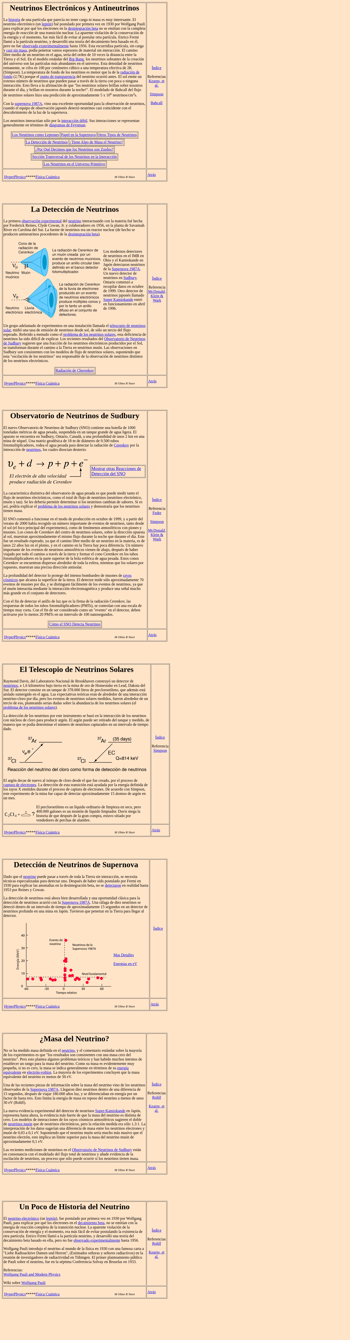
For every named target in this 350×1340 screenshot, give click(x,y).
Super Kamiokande (118, 300)
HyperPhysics (15, 177)
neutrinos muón (20, 1124)
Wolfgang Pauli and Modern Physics (31, 1274)
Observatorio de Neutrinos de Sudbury (102, 1150)
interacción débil (74, 121)
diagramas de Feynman (67, 125)
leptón (47, 24)
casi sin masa (16, 50)
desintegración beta (83, 28)
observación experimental (42, 221)
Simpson (156, 94)
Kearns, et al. (157, 83)
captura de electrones (19, 785)
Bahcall (157, 103)
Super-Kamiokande (110, 1111)
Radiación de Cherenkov (75, 370)
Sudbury (129, 278)
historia (14, 20)
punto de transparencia (58, 76)
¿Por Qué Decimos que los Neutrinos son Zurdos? (74, 149)
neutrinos (33, 449)
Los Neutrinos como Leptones (35, 135)
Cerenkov (121, 445)
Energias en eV (125, 964)
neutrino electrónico (23, 1218)
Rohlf (156, 1097)
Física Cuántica (47, 177)
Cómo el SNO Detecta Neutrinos (74, 624)
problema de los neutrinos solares (89, 334)
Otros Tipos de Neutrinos (117, 135)
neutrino (74, 221)
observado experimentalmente (45, 46)
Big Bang (76, 59)
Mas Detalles (124, 955)
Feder (157, 513)
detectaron (113, 885)
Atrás (151, 175)
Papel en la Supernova (78, 135)
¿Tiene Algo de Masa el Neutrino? (96, 142)
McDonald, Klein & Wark (157, 295)
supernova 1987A (28, 104)
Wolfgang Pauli (33, 1283)
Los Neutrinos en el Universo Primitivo (74, 164)
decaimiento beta (91, 1223)
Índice (156, 68)
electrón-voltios (39, 1072)
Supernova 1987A (126, 269)
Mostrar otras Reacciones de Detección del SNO (116, 471)
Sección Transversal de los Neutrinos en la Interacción (74, 157)
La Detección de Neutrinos (47, 142)
